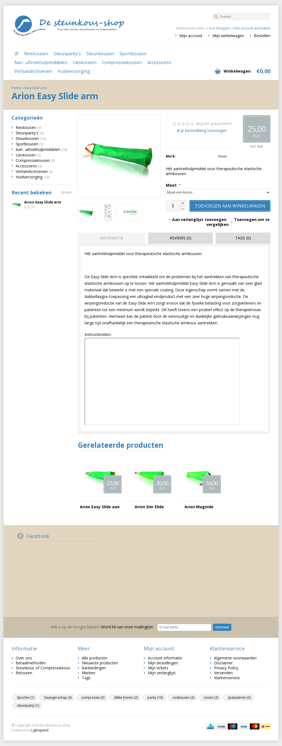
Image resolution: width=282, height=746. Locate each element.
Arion (222, 156)
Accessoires (159, 62)
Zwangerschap (58, 697)
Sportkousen (133, 54)
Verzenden (223, 672)
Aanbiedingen (94, 667)
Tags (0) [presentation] (243, 238)
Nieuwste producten (100, 662)
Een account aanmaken (252, 28)
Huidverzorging (74, 71)
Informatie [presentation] (111, 238)
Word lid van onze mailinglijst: (102, 626)
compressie (92, 697)
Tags (86, 677)
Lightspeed (39, 730)
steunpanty (28, 705)
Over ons (24, 658)
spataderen (239, 697)
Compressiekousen (122, 62)
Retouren (24, 672)
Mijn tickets (158, 667)
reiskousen (183, 697)
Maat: (173, 185)
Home (16, 53)
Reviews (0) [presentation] (180, 238)
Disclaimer (223, 662)
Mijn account (190, 35)
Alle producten (94, 658)
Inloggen (223, 28)
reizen (211, 697)
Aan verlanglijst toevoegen (197, 219)
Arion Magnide (199, 506)
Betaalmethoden (31, 662)
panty (155, 697)
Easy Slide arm (36, 87)
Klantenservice (227, 677)
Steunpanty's (67, 54)
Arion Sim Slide (149, 506)
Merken (88, 672)
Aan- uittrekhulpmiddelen (40, 62)
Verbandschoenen (33, 71)
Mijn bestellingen (163, 662)
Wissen (66, 192)
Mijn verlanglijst (162, 672)
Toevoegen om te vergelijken (238, 222)
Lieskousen (84, 62)
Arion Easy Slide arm (42, 202)
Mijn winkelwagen (228, 35)
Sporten (25, 697)
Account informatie (165, 658)
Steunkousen (100, 54)
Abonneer (222, 627)
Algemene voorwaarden (235, 658)
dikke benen (126, 697)
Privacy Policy (226, 667)
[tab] (110, 238)
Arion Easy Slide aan (100, 506)
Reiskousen (36, 54)
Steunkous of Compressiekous (43, 667)
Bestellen (262, 35)
